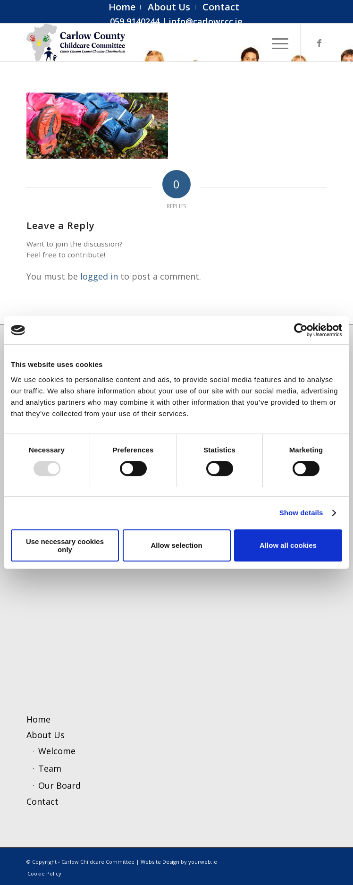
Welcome (57, 751)
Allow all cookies (288, 545)
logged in (99, 276)
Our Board (59, 785)
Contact (42, 801)
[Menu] (275, 42)
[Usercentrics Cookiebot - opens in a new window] (301, 330)
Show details (301, 513)
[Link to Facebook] (319, 42)
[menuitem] (122, 7)
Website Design (160, 861)
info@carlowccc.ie (206, 21)
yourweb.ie (202, 861)
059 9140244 (135, 21)
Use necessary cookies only (65, 545)
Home (38, 719)
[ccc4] (146, 42)
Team (49, 768)
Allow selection (176, 545)
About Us (45, 734)
